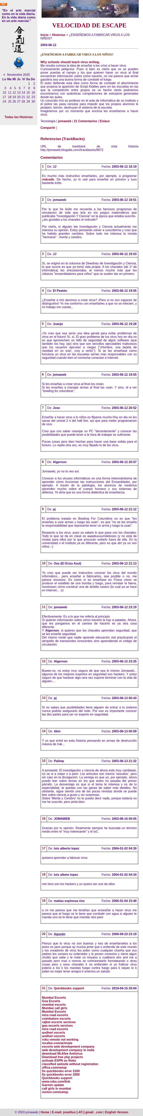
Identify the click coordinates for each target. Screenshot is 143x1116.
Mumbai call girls (54, 1008)
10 (43, 563)
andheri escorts (53, 1032)
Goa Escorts (51, 1001)
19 (43, 900)
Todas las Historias (18, 117)
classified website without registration (70, 1064)
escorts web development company (68, 1046)
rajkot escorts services (59, 1022)
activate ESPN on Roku (59, 1060)
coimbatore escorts (56, 1018)
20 (43, 934)
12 (43, 661)
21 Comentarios (85, 121)
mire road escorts (55, 1029)
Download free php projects (62, 1057)
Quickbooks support (69, 988)
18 (43, 874)
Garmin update (53, 1085)
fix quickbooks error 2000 (61, 1074)
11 (43, 607)
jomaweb (64, 121)
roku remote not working (60, 1039)
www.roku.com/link (56, 1081)
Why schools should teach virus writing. (70, 62)
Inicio (44, 35)
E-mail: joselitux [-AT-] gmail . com (77, 1112)
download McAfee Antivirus (62, 1053)
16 (43, 818)
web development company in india (68, 1050)
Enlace (105, 121)
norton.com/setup (55, 1092)
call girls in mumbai (56, 1088)
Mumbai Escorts (54, 997)
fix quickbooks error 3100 (61, 1071)
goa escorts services (57, 1025)
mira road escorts (55, 1015)
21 (43, 988)
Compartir (47, 127)
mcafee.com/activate (57, 1043)
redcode (48, 179)
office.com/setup (54, 1067)
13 (43, 698)
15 (43, 760)
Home (45, 1112)
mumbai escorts (54, 1004)
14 (43, 731)
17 (43, 848)
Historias (58, 35)
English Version (116, 1112)
